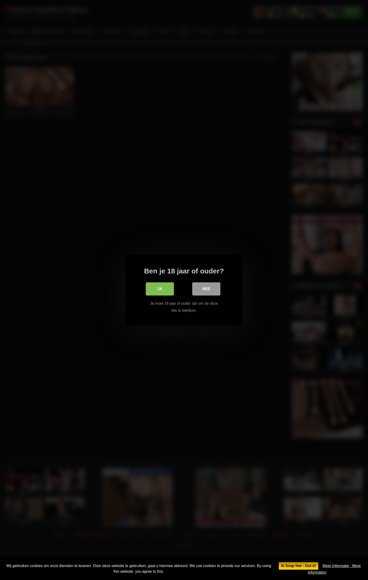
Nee (206, 289)
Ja (159, 289)
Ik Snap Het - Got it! (298, 566)
